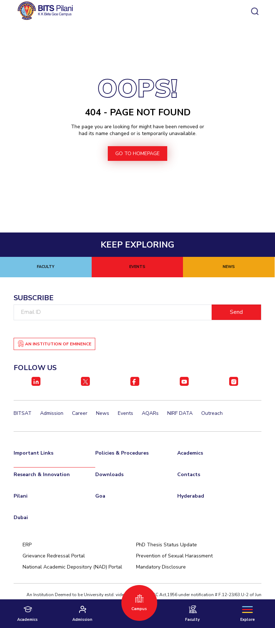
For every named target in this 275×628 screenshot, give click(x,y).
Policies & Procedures (122, 453)
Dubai (21, 517)
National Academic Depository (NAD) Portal (72, 567)
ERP (27, 544)
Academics (190, 453)
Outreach (212, 413)
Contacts (188, 474)
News (102, 413)
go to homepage (137, 153)
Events (125, 413)
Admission (51, 413)
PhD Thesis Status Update (166, 544)
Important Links (33, 453)
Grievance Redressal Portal (54, 555)
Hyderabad (190, 496)
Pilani (21, 496)
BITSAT (23, 413)
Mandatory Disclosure (161, 567)
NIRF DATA (180, 413)
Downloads (109, 474)
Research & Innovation (42, 474)
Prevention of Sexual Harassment (174, 555)
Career (79, 413)
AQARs (150, 413)
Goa (100, 496)
